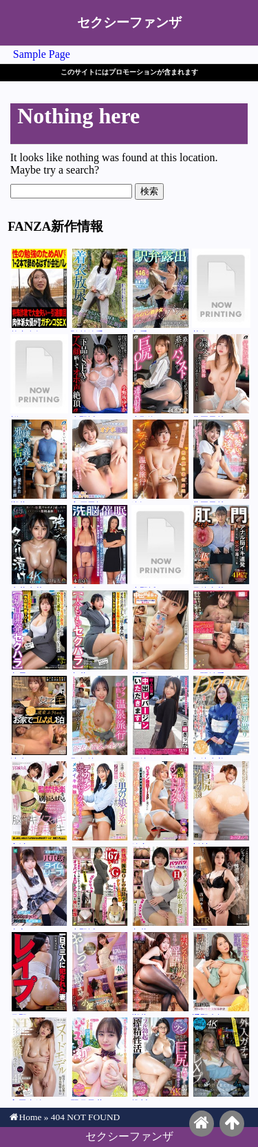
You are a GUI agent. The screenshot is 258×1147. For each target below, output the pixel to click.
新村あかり (221, 802)
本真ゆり (100, 546)
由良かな (39, 888)
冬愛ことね (160, 290)
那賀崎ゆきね (100, 717)
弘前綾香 (100, 290)
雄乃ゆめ (160, 631)
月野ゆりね (39, 973)
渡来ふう (39, 717)
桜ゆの (39, 375)
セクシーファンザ (129, 22)
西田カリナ (221, 888)
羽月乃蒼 (100, 1058)
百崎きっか (160, 717)
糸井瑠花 (39, 546)
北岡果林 (221, 375)
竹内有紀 (39, 290)
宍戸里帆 (100, 461)
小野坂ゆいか (100, 375)
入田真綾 (39, 1058)
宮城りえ (39, 802)
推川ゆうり (160, 1058)
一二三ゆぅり (100, 802)
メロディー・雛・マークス (221, 1058)
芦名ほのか (221, 290)
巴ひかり (100, 973)
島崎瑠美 (221, 717)
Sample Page (41, 54)
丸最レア (39, 631)
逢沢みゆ (160, 461)
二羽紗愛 (221, 631)
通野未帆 (221, 973)
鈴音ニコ (160, 802)
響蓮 (39, 461)
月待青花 (221, 546)
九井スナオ (100, 631)
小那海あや (160, 375)
